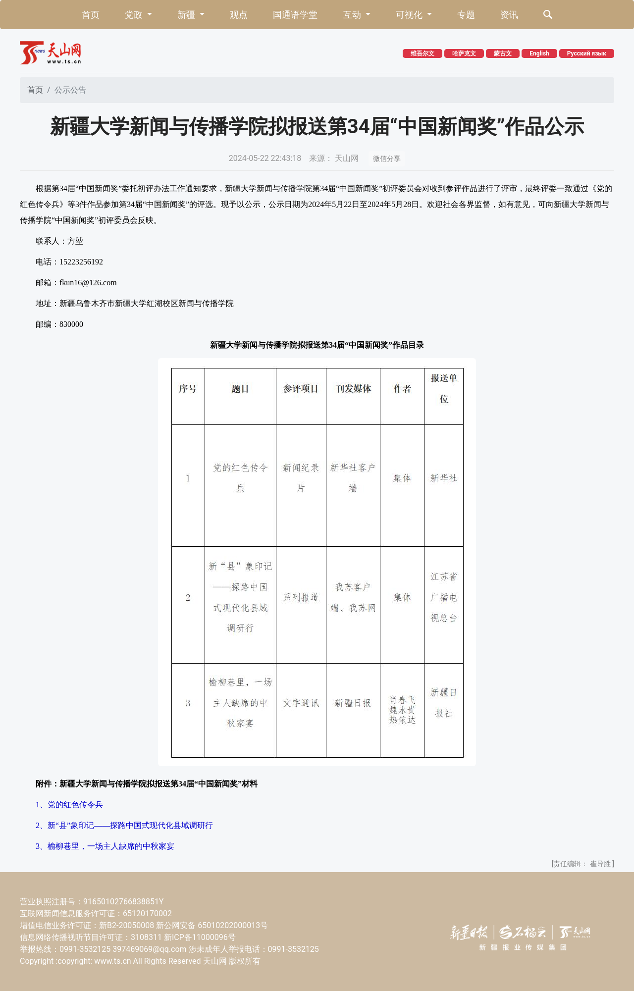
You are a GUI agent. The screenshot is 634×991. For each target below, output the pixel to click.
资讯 (509, 14)
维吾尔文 (422, 53)
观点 (239, 14)
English (539, 53)
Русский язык (586, 53)
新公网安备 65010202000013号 (212, 925)
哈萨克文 (464, 53)
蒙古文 (503, 53)
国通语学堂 (295, 14)
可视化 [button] (410, 14)
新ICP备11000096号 (200, 937)
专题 (466, 14)
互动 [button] (353, 14)
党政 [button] (135, 14)
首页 (91, 14)
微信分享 (387, 158)
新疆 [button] (187, 14)
